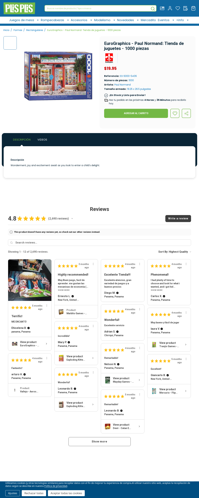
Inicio (6, 30)
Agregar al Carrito (136, 113)
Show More (64, 290)
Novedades (125, 21)
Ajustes (12, 493)
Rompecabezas (55, 21)
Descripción (22, 140)
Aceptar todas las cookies (66, 493)
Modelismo (103, 21)
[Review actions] (46, 305)
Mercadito (147, 21)
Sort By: (163, 251)
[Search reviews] (102, 243)
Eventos (165, 21)
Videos (42, 140)
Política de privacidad (55, 486)
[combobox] (100, 8)
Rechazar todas (33, 493)
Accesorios (81, 21)
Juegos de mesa (24, 21)
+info (181, 21)
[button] (72, 219)
